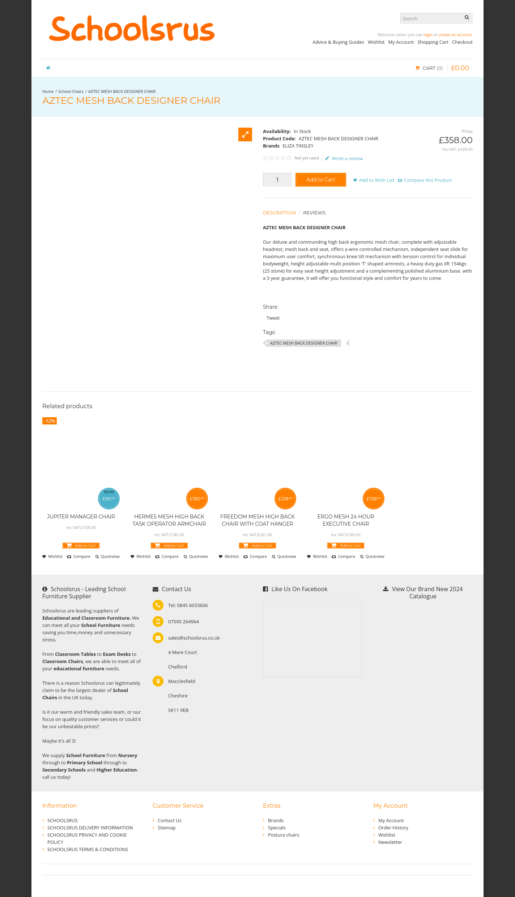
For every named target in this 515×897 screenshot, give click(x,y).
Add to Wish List (376, 180)
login (428, 34)
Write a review (344, 158)
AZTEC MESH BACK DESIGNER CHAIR (122, 91)
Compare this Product (428, 180)
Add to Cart (320, 179)
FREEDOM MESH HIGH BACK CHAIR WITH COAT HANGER (257, 520)
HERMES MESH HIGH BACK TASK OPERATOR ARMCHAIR (169, 520)
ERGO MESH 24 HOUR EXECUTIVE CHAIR (345, 520)
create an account (455, 34)
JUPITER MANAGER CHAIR (81, 516)
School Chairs (71, 91)
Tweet (273, 318)
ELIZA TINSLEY (298, 145)
